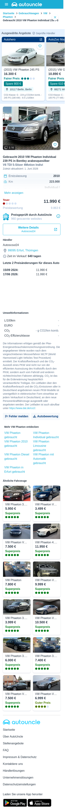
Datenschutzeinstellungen (19, 784)
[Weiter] (56, 128)
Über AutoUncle (13, 736)
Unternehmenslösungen (18, 777)
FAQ (6, 750)
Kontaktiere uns (13, 763)
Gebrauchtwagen (29, 13)
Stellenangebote (13, 743)
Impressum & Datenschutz (20, 757)
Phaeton (8, 16)
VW (45, 13)
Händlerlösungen (14, 770)
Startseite (8, 13)
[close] (55, 17)
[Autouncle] (21, 722)
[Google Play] (15, 802)
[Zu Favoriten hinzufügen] (55, 144)
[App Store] (39, 802)
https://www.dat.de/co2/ (22, 408)
